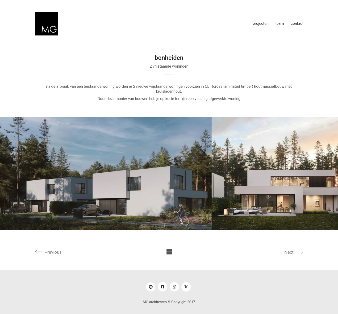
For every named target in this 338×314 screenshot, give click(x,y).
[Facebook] (162, 287)
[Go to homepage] (46, 23)
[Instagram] (174, 287)
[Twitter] (186, 287)
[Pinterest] (150, 287)
